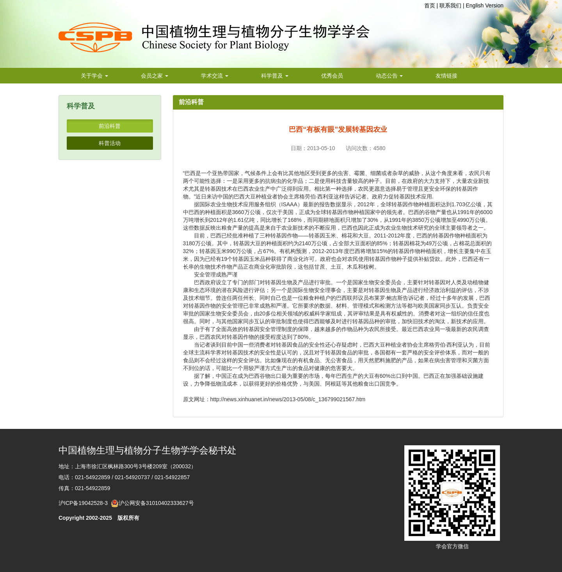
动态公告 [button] (389, 76)
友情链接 (446, 76)
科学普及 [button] (274, 76)
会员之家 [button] (154, 76)
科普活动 (110, 143)
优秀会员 (332, 76)
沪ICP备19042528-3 (85, 503)
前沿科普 (110, 126)
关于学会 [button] (94, 76)
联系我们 (450, 5)
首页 (429, 5)
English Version (484, 5)
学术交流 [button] (214, 76)
